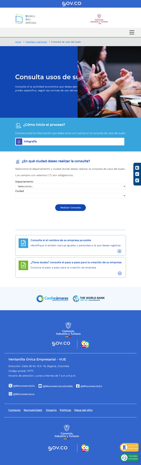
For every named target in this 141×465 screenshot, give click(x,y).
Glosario (51, 410)
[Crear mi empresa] (129, 447)
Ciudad (19, 190)
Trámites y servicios (36, 42)
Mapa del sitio (83, 410)
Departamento (24, 181)
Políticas (65, 410)
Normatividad (33, 410)
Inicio (18, 42)
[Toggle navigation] (131, 32)
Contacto (14, 410)
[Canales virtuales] (129, 457)
